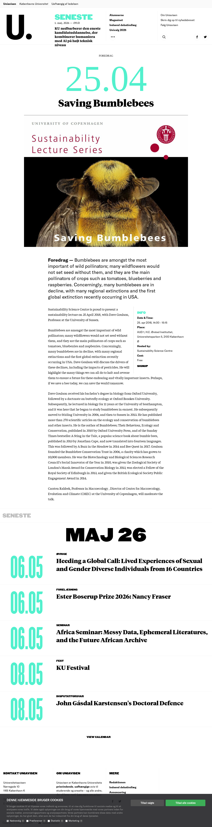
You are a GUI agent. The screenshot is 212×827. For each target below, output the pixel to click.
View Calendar (99, 737)
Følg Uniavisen (169, 24)
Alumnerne (116, 15)
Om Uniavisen (169, 15)
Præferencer (37, 820)
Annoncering (117, 792)
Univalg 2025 (117, 29)
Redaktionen (117, 782)
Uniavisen (9, 3)
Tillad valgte (147, 802)
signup (143, 366)
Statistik (57, 820)
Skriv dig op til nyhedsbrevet (178, 20)
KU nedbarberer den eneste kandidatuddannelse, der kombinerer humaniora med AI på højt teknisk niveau (78, 36)
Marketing (76, 820)
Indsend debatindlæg (122, 24)
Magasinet (116, 20)
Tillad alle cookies (185, 802)
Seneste (74, 17)
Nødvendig (17, 820)
